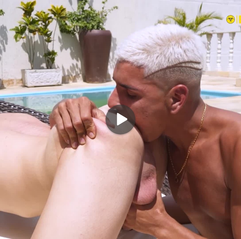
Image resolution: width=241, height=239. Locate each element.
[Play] (120, 119)
